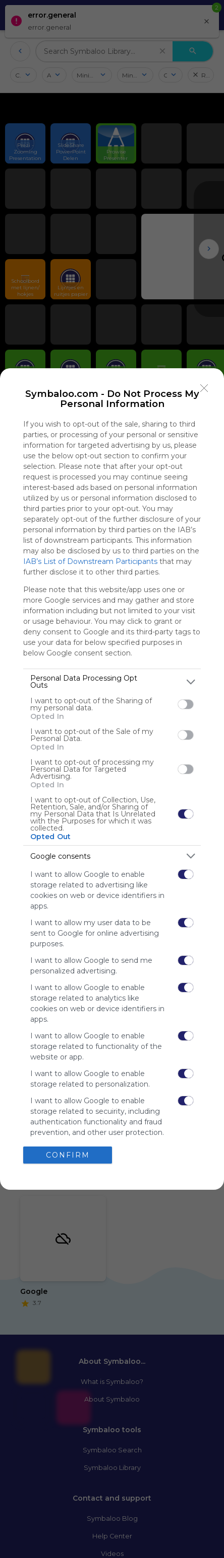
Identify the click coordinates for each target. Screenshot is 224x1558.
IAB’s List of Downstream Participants (90, 561)
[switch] (186, 704)
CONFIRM (68, 1155)
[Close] (204, 387)
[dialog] (112, 778)
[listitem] (112, 681)
